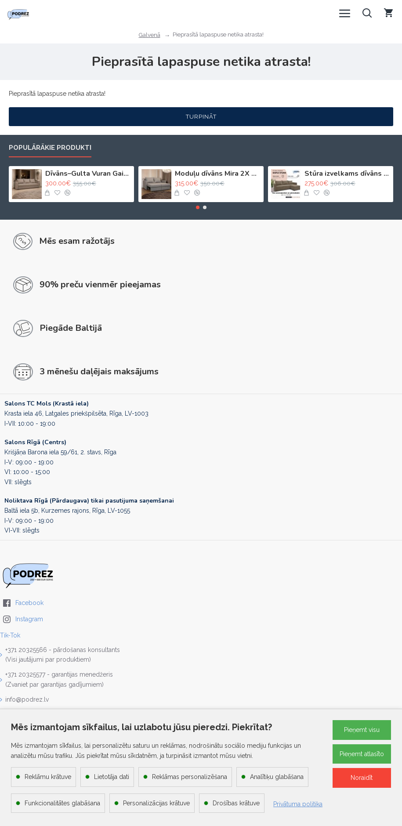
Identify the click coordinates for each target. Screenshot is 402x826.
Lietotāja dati (111, 776)
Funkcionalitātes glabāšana (62, 803)
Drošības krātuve (236, 803)
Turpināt (201, 116)
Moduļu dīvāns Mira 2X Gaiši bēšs (218, 173)
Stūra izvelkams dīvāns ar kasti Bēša (347, 173)
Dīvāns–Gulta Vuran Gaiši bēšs (88, 173)
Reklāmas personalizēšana (189, 776)
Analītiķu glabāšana (277, 776)
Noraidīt (362, 777)
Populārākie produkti (50, 148)
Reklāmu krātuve (48, 776)
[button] (197, 207)
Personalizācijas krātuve (156, 803)
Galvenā (149, 35)
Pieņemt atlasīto (362, 753)
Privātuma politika (297, 804)
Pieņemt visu (362, 729)
